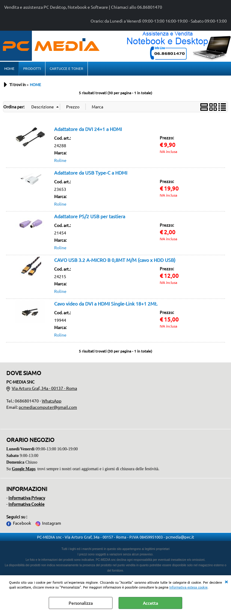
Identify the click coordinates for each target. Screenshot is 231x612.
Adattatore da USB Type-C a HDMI (90, 172)
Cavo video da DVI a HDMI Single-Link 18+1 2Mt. (106, 303)
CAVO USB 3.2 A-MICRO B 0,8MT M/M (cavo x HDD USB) (114, 260)
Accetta (150, 603)
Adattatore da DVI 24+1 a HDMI (88, 129)
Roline (60, 160)
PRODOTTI (32, 68)
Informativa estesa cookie (188, 587)
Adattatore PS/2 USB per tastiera (89, 216)
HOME (9, 68)
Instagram (51, 523)
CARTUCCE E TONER (66, 68)
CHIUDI (226, 581)
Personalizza (81, 603)
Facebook (22, 523)
